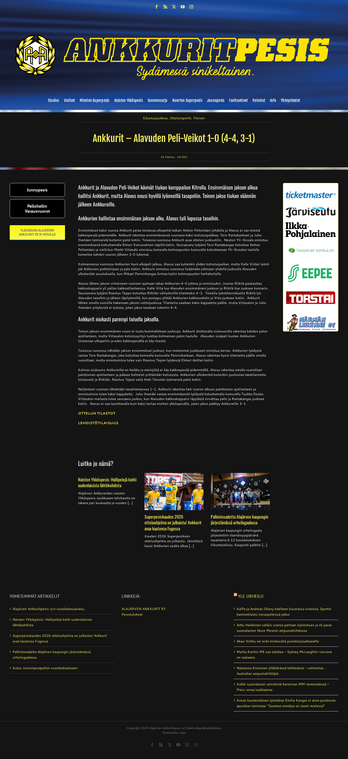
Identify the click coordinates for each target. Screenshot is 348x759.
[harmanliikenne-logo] (311, 315)
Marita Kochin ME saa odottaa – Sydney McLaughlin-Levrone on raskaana (284, 654)
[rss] (165, 7)
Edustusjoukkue (155, 118)
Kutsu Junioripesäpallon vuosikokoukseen (45, 668)
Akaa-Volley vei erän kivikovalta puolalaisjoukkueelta (278, 641)
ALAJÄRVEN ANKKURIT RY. (144, 608)
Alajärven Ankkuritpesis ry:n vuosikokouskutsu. (49, 608)
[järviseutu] (311, 208)
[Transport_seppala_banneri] (311, 245)
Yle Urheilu (250, 596)
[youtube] (183, 7)
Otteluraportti (180, 118)
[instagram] (191, 7)
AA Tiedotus (168, 157)
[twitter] (174, 7)
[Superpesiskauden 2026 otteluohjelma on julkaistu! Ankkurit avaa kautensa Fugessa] (174, 491)
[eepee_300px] (311, 262)
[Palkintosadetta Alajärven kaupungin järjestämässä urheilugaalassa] (240, 491)
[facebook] (157, 7)
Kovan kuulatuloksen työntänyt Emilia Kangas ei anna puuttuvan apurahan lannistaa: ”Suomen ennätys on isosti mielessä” (286, 703)
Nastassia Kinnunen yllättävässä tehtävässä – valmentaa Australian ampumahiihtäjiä (280, 671)
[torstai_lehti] (311, 292)
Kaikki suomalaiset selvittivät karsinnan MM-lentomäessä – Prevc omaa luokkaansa (283, 687)
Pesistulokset (132, 614)
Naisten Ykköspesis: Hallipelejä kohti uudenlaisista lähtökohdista (107, 482)
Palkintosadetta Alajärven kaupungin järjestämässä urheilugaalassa (239, 519)
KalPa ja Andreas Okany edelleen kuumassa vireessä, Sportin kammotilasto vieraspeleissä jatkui (284, 611)
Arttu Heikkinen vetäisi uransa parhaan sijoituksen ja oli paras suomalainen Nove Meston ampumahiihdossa (284, 628)
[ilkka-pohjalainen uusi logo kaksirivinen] (311, 224)
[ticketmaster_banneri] (311, 189)
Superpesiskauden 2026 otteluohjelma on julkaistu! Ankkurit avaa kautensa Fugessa (173, 522)
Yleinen (199, 118)
